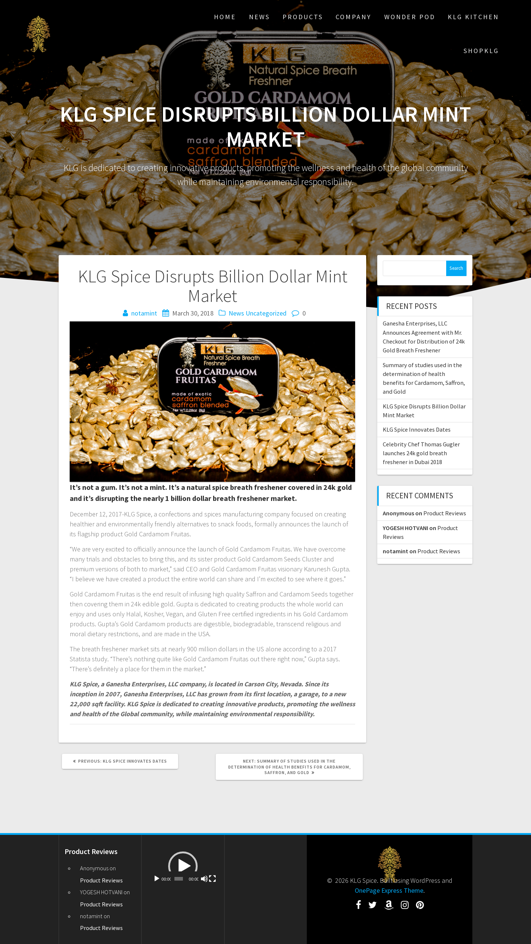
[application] (182, 866)
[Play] (156, 878)
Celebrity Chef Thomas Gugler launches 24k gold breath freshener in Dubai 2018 (421, 453)
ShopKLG (481, 50)
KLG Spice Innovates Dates (417, 429)
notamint (144, 313)
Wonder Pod (409, 17)
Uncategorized (266, 313)
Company (353, 17)
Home (225, 17)
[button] (183, 866)
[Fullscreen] (212, 878)
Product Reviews (444, 513)
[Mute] (204, 878)
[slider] (178, 879)
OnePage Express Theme (389, 890)
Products (302, 17)
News (259, 17)
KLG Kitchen (473, 17)
